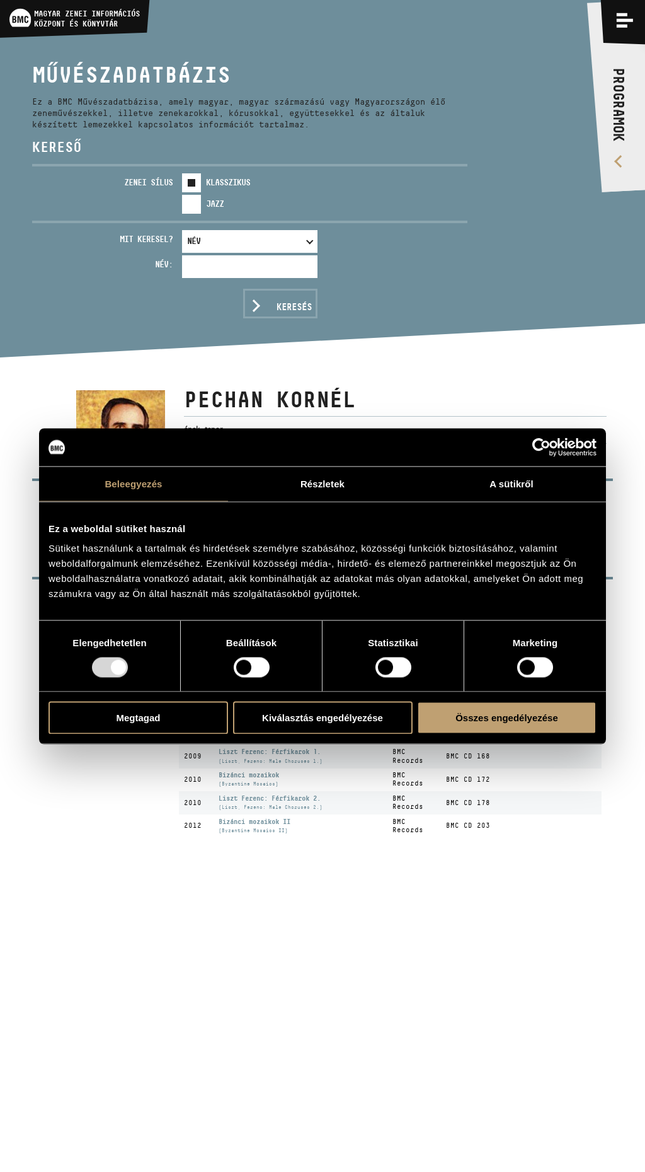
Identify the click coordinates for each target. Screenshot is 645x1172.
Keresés (294, 306)
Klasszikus (228, 182)
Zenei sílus (148, 182)
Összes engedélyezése (506, 717)
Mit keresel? (146, 239)
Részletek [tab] (322, 483)
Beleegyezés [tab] (133, 483)
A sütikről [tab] (511, 483)
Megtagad (138, 717)
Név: (164, 264)
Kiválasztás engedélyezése (322, 717)
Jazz (215, 204)
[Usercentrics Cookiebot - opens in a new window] (541, 447)
